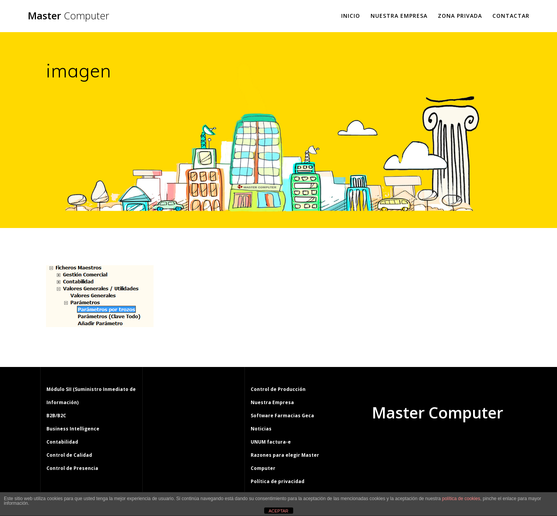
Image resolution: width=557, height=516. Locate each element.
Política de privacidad (277, 481)
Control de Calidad (69, 455)
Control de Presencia (72, 468)
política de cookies (461, 498)
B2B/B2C (56, 415)
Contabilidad (62, 442)
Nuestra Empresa (399, 15)
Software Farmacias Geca (282, 415)
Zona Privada (460, 15)
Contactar (511, 15)
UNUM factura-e (271, 442)
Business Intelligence (72, 428)
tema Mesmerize (460, 442)
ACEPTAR (278, 511)
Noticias (261, 428)
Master (68, 16)
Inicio (350, 15)
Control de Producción (278, 389)
